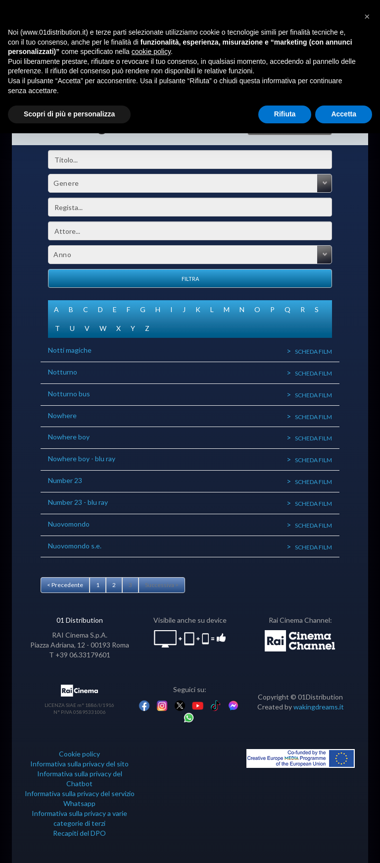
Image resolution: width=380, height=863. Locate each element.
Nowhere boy (69, 436)
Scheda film (313, 351)
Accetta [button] (343, 114)
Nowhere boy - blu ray (81, 458)
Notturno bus (69, 393)
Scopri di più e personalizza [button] (69, 114)
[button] (367, 16)
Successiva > (162, 585)
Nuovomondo (69, 524)
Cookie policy (79, 754)
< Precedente (65, 585)
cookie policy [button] (151, 51)
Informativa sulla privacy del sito (79, 763)
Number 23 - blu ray (78, 502)
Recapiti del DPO (79, 833)
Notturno (62, 372)
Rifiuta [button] (285, 114)
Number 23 (65, 480)
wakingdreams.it (318, 706)
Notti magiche (70, 350)
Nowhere (62, 415)
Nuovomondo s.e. (74, 545)
